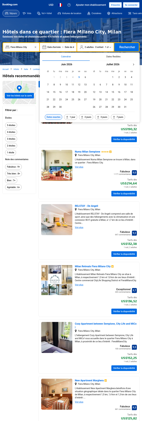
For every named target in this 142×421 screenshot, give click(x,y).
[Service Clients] (69, 5)
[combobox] (21, 47)
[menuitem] (10, 13)
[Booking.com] (9, 4)
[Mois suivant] (133, 64)
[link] (19, 125)
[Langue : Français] (60, 5)
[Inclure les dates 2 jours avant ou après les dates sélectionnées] (86, 117)
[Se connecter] (131, 5)
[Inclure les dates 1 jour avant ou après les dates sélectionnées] (70, 117)
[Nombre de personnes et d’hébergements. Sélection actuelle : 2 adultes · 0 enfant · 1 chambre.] (95, 47)
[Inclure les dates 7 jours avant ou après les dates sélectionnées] (118, 117)
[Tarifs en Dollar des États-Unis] (51, 5)
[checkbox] (54, 77)
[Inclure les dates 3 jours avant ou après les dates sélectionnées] (102, 117)
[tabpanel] (89, 91)
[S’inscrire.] (115, 5)
